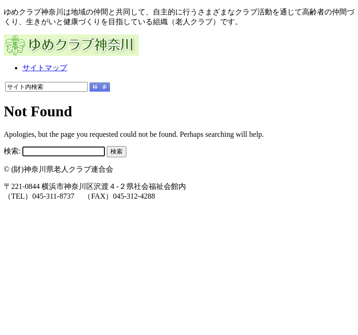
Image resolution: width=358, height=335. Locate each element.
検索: (12, 151)
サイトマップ (44, 68)
